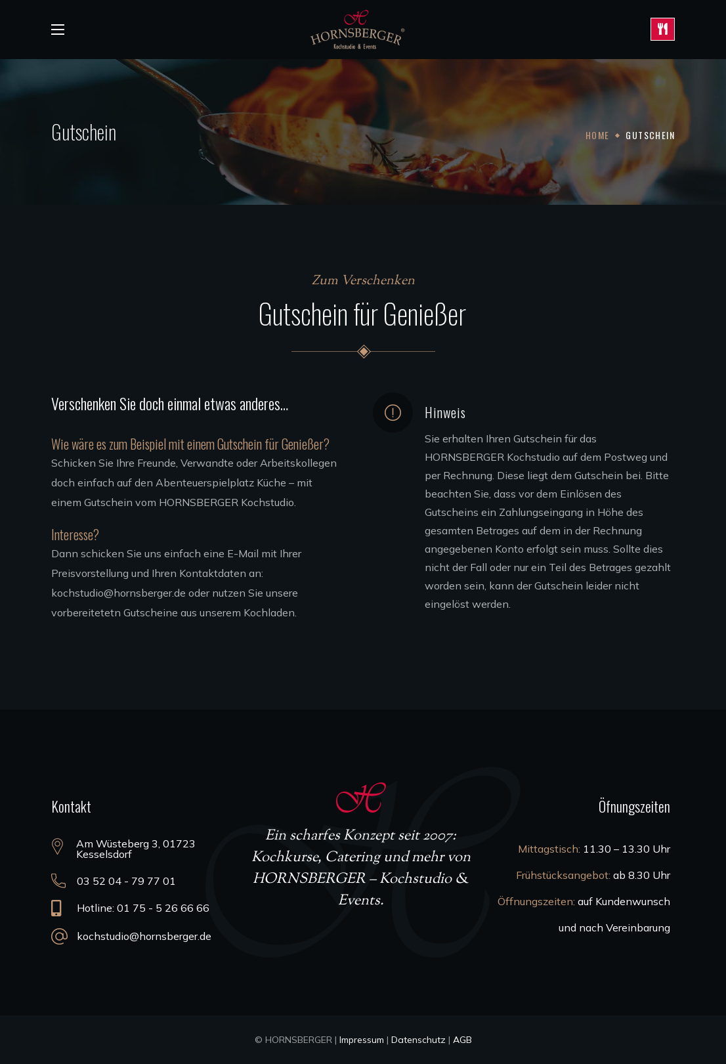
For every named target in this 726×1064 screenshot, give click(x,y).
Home (598, 135)
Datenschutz (418, 1040)
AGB (462, 1040)
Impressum (361, 1040)
